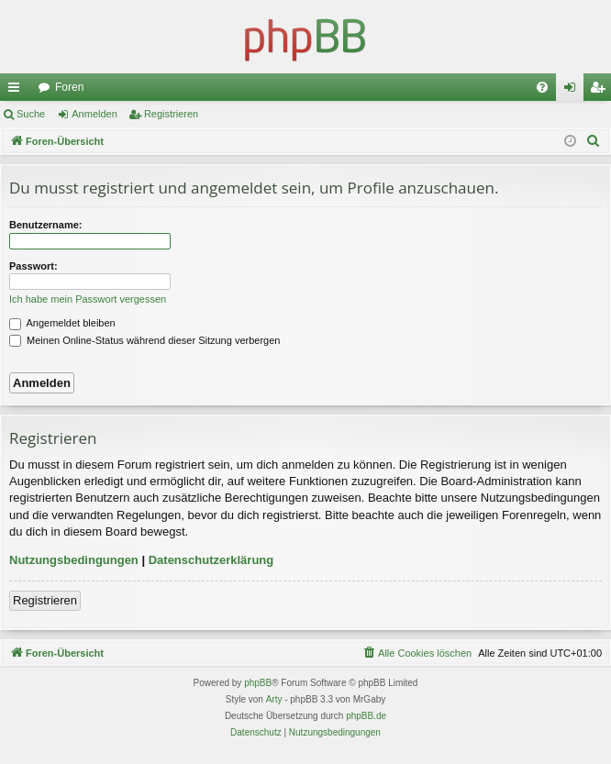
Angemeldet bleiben (62, 322)
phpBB (258, 683)
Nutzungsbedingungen (74, 560)
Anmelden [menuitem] (573, 91)
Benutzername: (45, 224)
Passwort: (33, 265)
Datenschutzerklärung (211, 560)
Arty (274, 699)
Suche (31, 113)
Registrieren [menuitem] (601, 91)
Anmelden (94, 113)
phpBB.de (366, 716)
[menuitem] (542, 87)
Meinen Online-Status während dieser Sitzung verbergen (144, 340)
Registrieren (171, 113)
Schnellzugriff (17, 91)
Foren (69, 87)
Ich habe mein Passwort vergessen (87, 298)
